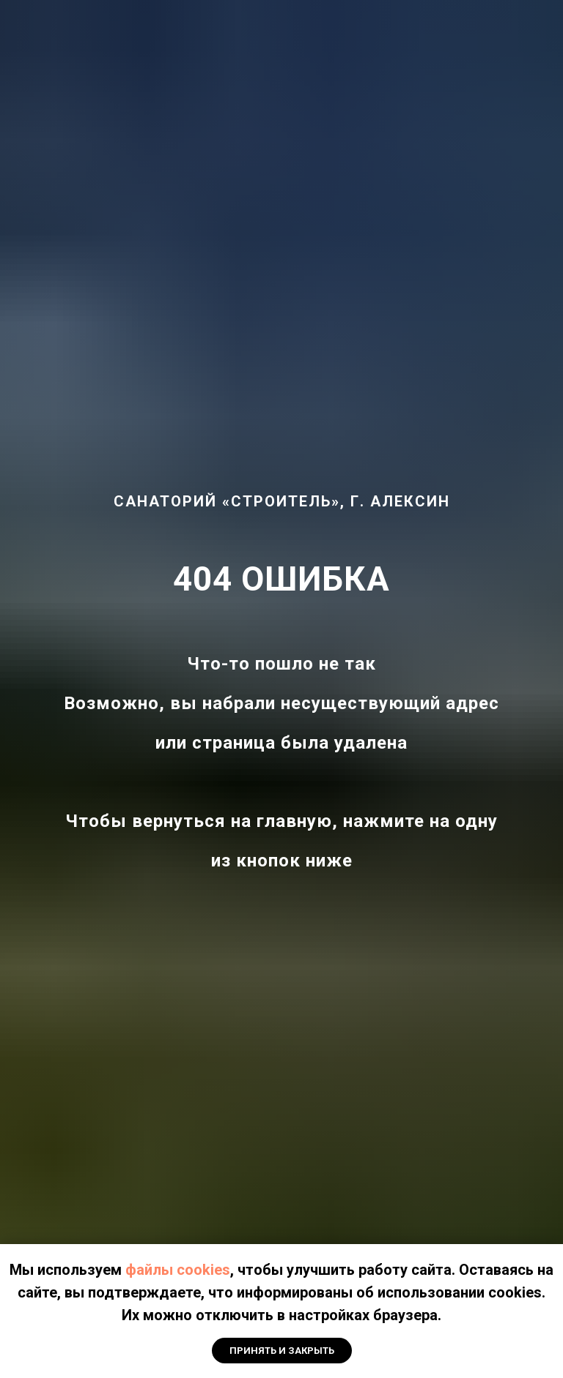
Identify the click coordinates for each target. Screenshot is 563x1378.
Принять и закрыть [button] (281, 1350)
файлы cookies (177, 1269)
